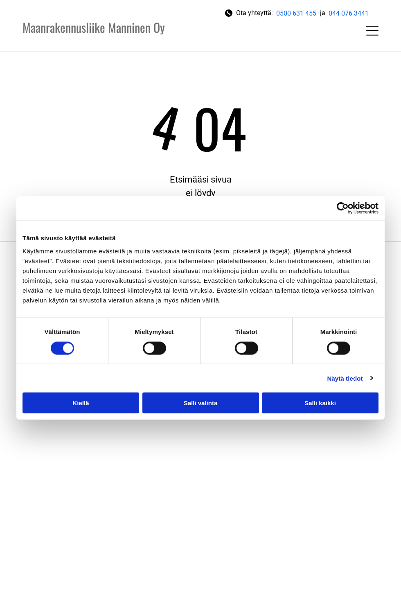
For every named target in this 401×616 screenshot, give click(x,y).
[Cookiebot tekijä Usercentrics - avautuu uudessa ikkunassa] (342, 208)
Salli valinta (201, 402)
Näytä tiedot (345, 378)
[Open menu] (372, 31)
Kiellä (80, 402)
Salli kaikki (320, 402)
